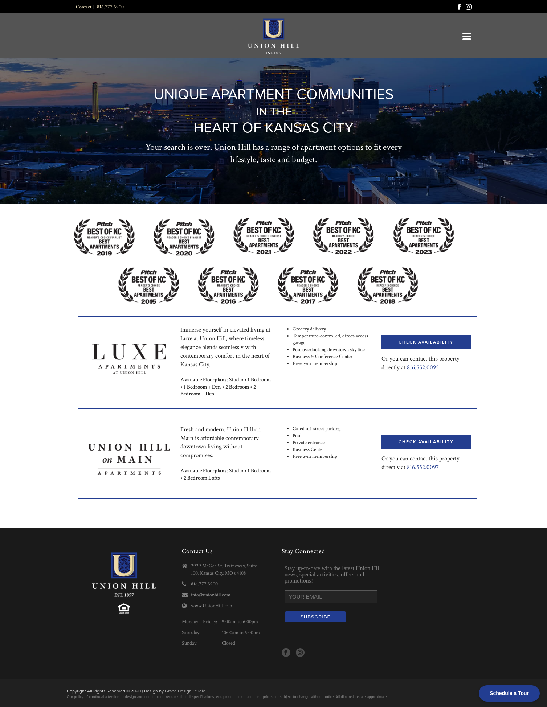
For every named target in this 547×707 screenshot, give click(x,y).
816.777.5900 (204, 584)
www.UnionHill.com (211, 606)
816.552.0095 (423, 367)
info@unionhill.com (210, 595)
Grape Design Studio (185, 691)
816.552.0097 (423, 467)
